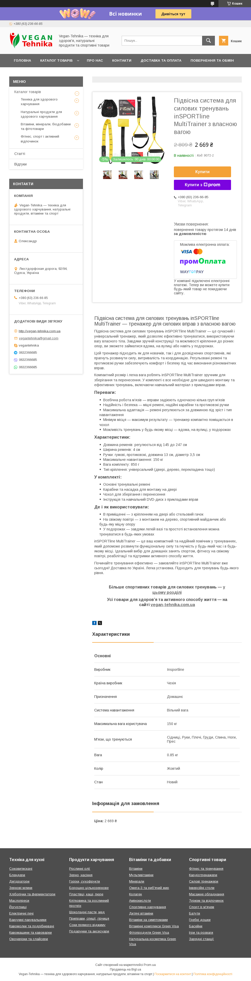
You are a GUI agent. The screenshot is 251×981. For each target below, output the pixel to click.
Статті (19, 154)
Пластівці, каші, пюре (86, 894)
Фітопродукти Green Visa (149, 932)
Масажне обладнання (206, 894)
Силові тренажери (203, 881)
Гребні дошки (200, 920)
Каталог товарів (56, 60)
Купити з (202, 185)
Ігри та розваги (201, 932)
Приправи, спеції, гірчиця (89, 918)
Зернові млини (20, 888)
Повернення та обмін (212, 60)
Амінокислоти (140, 900)
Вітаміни (135, 869)
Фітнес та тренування (206, 869)
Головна (22, 60)
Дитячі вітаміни (141, 913)
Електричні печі (21, 913)
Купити (202, 172)
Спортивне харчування (147, 907)
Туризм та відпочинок (206, 900)
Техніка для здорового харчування (39, 101)
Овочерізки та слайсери (28, 939)
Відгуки (20, 164)
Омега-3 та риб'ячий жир (149, 888)
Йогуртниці (18, 907)
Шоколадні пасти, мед (87, 912)
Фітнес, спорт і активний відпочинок (40, 139)
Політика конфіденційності (212, 974)
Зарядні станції (201, 939)
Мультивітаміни (141, 875)
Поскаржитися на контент (172, 974)
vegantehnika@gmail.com (38, 338)
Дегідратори (19, 881)
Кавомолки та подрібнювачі (31, 926)
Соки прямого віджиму (87, 925)
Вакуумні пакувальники (27, 920)
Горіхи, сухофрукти (84, 881)
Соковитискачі (20, 869)
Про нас (95, 60)
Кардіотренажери (203, 875)
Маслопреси (19, 900)
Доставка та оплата (161, 60)
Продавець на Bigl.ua (125, 969)
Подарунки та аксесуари (89, 931)
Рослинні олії (79, 869)
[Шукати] (208, 41)
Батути (194, 913)
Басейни (195, 926)
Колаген (135, 894)
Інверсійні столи (201, 888)
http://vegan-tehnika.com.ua (39, 331)
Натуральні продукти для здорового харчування (41, 114)
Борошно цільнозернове (89, 888)
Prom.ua (150, 965)
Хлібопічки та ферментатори (32, 894)
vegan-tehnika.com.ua (173, 605)
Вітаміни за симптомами (148, 920)
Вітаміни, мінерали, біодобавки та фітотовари (46, 126)
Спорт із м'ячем (201, 907)
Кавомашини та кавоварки (30, 932)
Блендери (17, 875)
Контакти (121, 60)
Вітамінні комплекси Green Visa (154, 926)
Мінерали (136, 881)
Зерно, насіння (80, 875)
